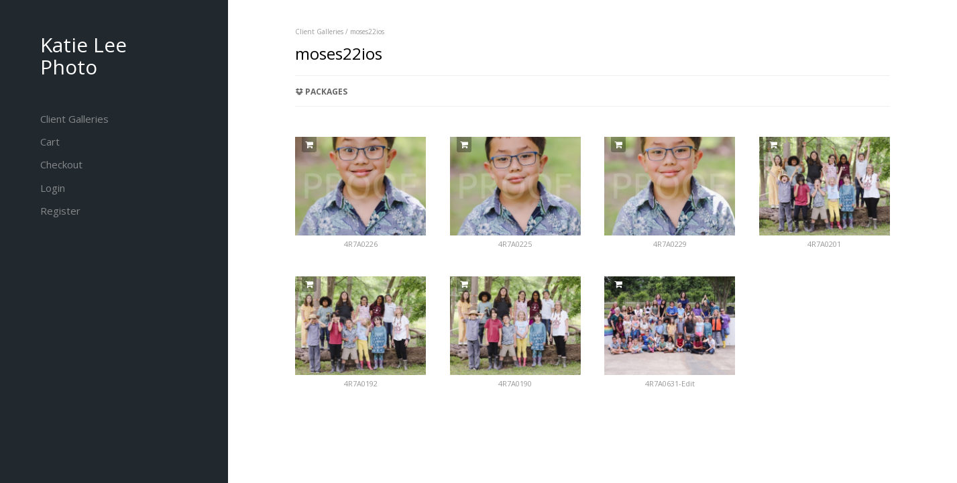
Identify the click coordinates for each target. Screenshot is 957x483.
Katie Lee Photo (83, 55)
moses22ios (367, 31)
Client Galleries (319, 31)
